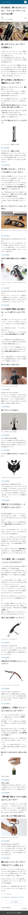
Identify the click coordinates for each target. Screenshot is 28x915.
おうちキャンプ (14, 897)
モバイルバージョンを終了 (14, 913)
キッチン (9, 894)
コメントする (14, 901)
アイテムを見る (5, 147)
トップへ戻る (24, 908)
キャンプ (21, 897)
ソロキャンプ (7, 897)
